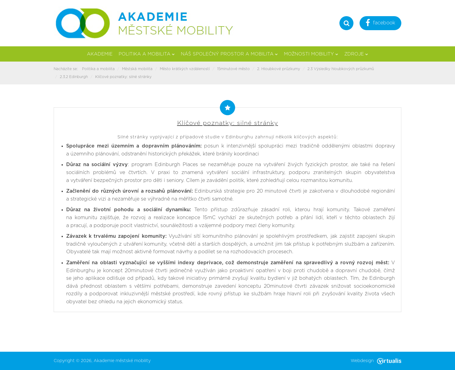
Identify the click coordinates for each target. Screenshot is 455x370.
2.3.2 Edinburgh (74, 77)
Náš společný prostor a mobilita (229, 54)
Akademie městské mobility (122, 361)
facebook (380, 23)
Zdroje (356, 54)
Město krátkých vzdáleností (185, 69)
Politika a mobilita (147, 54)
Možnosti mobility (311, 54)
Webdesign (376, 361)
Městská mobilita (137, 69)
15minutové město (233, 69)
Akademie (100, 54)
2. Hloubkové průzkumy (278, 69)
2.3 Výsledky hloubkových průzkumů (340, 69)
